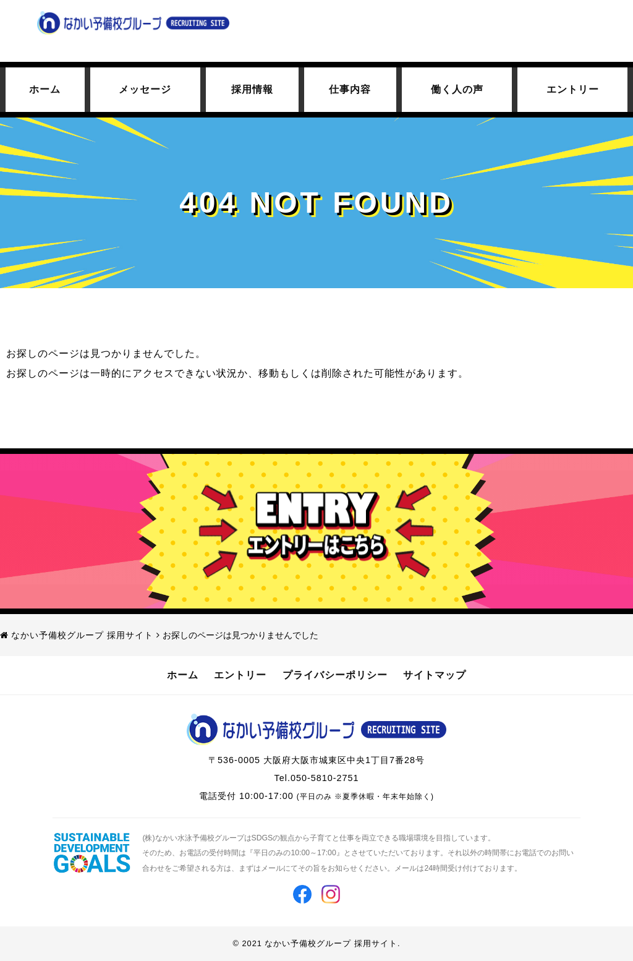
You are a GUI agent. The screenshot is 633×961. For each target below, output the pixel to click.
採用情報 (252, 89)
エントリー (572, 89)
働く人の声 (457, 89)
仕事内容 (350, 89)
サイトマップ (434, 675)
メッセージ (145, 89)
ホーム (45, 89)
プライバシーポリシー (335, 675)
